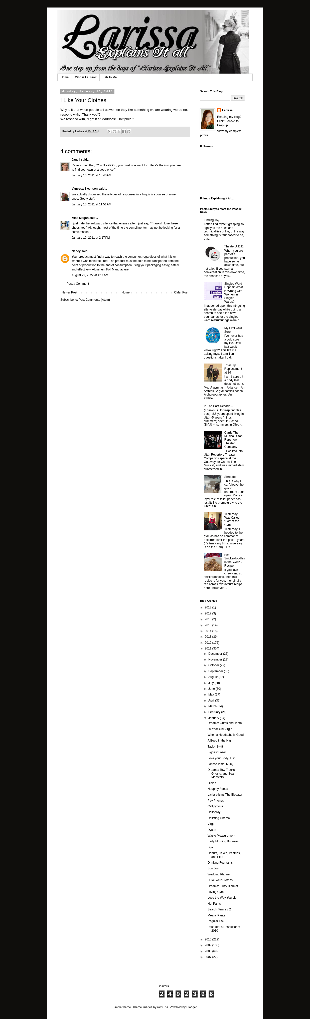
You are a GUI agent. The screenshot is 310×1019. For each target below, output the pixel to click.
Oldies (212, 783)
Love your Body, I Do (221, 758)
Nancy (76, 251)
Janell (76, 159)
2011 (208, 648)
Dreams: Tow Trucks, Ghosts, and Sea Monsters (222, 773)
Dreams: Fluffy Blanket (223, 886)
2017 (208, 613)
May (211, 694)
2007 (208, 957)
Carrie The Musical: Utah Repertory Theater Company (233, 440)
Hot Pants (214, 903)
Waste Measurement (221, 835)
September (216, 671)
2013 (208, 636)
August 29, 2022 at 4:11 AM (90, 275)
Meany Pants (216, 915)
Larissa (227, 110)
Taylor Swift (215, 746)
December (215, 653)
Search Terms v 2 (219, 909)
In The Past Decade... (218, 406)
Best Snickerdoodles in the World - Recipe (234, 560)
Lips (210, 847)
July (211, 683)
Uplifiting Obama (219, 818)
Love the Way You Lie (222, 897)
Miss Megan (80, 218)
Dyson (212, 830)
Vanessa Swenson (85, 188)
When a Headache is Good (226, 735)
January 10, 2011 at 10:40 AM (91, 175)
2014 (208, 631)
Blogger (192, 1007)
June (212, 689)
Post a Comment (78, 283)
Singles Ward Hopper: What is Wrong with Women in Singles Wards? (233, 292)
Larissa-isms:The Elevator (225, 794)
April (211, 700)
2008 (208, 951)
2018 (208, 607)
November (215, 659)
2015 (208, 625)
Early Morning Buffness (223, 841)
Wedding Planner (219, 874)
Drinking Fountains (220, 862)
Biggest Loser (217, 752)
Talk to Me (110, 77)
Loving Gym (216, 892)
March (213, 706)
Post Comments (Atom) (94, 299)
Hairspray (214, 812)
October (214, 665)
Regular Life (216, 921)
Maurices (108, 119)
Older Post (181, 292)
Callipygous (215, 806)
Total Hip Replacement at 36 (233, 369)
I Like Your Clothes (220, 880)
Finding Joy (211, 220)
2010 (208, 939)
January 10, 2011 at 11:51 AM (91, 204)
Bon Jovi (213, 868)
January (214, 718)
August (213, 677)
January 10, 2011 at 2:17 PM (91, 237)
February (214, 712)
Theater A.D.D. (234, 246)
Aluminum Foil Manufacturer (111, 269)
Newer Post (69, 292)
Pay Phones (216, 800)
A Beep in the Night (220, 740)
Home (65, 77)
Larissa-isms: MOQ (220, 764)
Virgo (211, 824)
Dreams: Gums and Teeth (225, 723)
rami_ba (162, 1007)
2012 (208, 642)
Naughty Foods (218, 789)
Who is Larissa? (85, 77)
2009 (208, 945)
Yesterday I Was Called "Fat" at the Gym (232, 519)
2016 (208, 619)
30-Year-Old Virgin (220, 729)
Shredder (230, 477)
